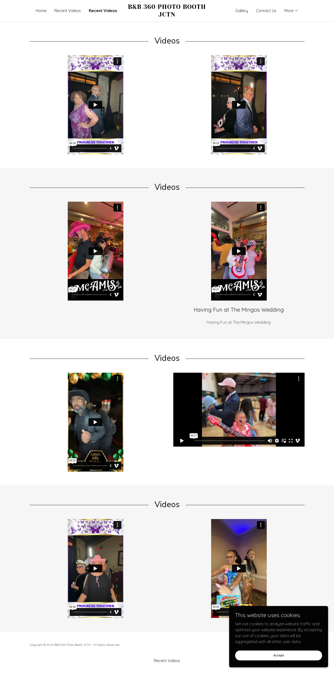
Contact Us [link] (266, 10)
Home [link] (41, 10)
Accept (278, 655)
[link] (167, 15)
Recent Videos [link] (67, 10)
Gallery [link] (241, 10)
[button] (291, 11)
